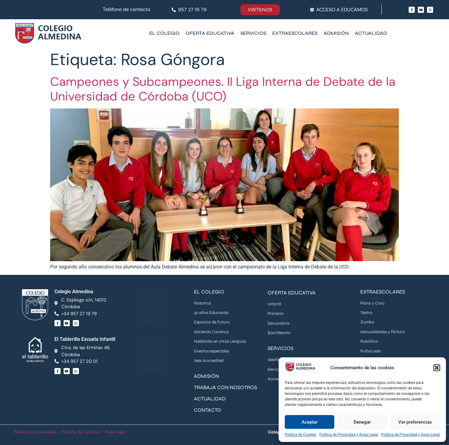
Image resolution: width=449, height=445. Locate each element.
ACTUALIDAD (210, 399)
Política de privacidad (34, 432)
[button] (437, 368)
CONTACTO (207, 410)
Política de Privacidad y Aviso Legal (348, 434)
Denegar (362, 422)
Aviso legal (115, 432)
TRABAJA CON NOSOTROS (225, 387)
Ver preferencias (415, 422)
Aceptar (309, 422)
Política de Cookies (300, 434)
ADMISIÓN (206, 376)
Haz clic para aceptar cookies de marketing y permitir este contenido (151, 307)
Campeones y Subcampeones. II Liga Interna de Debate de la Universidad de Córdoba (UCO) (222, 89)
